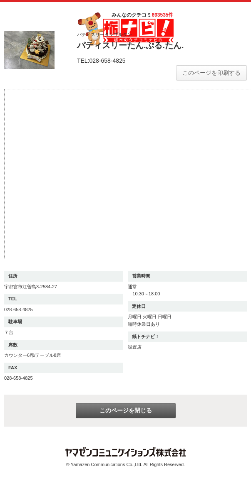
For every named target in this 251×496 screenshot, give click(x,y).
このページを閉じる (125, 410)
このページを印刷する (211, 72)
